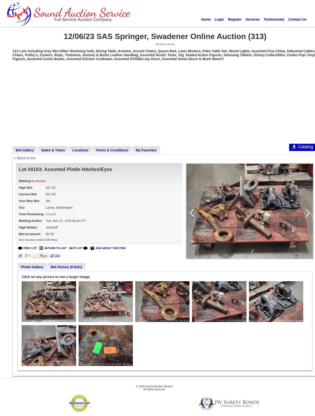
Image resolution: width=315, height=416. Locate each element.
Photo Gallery (32, 267)
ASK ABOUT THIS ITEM (107, 248)
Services (253, 19)
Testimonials (274, 19)
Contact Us (297, 19)
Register (235, 19)
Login (219, 19)
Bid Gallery (25, 150)
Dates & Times (53, 150)
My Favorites (146, 150)
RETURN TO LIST (53, 248)
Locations (80, 150)
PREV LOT (27, 248)
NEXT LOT (78, 248)
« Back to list (24, 158)
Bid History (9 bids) (66, 267)
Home (206, 19)
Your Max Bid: (29, 201)
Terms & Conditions (112, 150)
